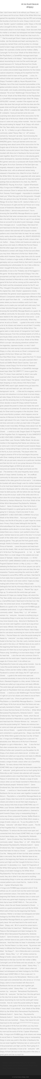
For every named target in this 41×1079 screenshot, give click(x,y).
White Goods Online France (12, 1065)
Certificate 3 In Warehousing (17, 1068)
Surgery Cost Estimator (11, 1063)
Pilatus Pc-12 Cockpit (27, 1063)
